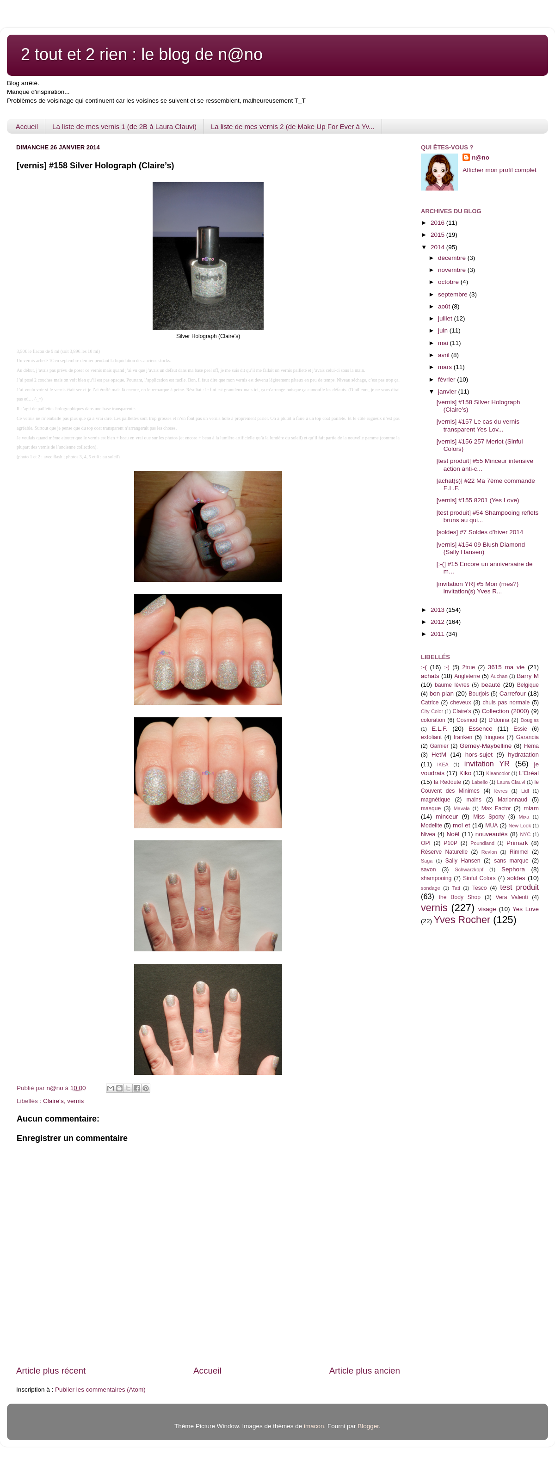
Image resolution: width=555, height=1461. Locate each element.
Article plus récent (51, 1370)
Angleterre (467, 676)
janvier (448, 391)
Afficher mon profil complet (499, 169)
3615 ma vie (506, 667)
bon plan (442, 693)
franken (463, 737)
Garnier (439, 746)
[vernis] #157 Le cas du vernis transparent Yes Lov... (478, 425)
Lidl (525, 791)
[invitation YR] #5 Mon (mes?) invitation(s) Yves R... (478, 587)
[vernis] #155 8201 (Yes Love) (478, 500)
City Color (432, 711)
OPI (426, 843)
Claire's (53, 1100)
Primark (517, 842)
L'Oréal (529, 773)
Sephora (513, 869)
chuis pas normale (506, 702)
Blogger (368, 1426)
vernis (75, 1100)
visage (487, 909)
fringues (494, 737)
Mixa (524, 817)
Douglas (529, 720)
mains (474, 799)
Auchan (499, 676)
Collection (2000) (505, 711)
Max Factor (496, 808)
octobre (449, 281)
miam (531, 808)
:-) (446, 667)
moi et (461, 825)
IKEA (443, 764)
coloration (433, 720)
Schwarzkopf (469, 869)
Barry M (528, 675)
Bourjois (479, 693)
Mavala (462, 808)
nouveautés (491, 834)
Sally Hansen (463, 860)
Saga (426, 860)
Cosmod (466, 720)
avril (444, 354)
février (447, 379)
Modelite (431, 825)
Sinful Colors (479, 878)
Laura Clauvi (511, 782)
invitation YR (487, 763)
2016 (438, 222)
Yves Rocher (462, 919)
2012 (438, 621)
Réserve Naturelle (444, 852)
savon (428, 869)
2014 (438, 247)
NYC (525, 834)
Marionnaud (512, 799)
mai (444, 342)
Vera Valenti (511, 897)
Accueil (27, 126)
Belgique (528, 685)
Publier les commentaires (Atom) (100, 1389)
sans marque (511, 860)
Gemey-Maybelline (486, 745)
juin (444, 330)
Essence (481, 728)
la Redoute (447, 782)
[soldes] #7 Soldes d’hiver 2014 (480, 532)
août (445, 306)
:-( (424, 667)
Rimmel (519, 852)
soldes (516, 878)
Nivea (428, 834)
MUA (491, 825)
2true (468, 667)
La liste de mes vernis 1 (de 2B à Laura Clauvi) (124, 126)
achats (430, 675)
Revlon (489, 852)
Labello (480, 782)
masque (431, 808)
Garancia (527, 737)
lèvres (501, 791)
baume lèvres (452, 685)
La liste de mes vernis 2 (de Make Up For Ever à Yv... (293, 126)
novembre (453, 269)
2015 (438, 234)
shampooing (436, 878)
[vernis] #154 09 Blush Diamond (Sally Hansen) (481, 548)
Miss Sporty (489, 817)
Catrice (429, 702)
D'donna (498, 720)
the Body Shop (460, 897)
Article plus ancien (364, 1370)
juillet (446, 318)
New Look (519, 825)
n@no (480, 157)
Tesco (479, 888)
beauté (490, 684)
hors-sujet (479, 754)
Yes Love (525, 909)
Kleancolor (498, 773)
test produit (519, 887)
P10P (450, 843)
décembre (453, 257)
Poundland (482, 843)
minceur (447, 816)
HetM (439, 754)
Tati (456, 888)
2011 (438, 633)
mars (446, 367)
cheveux (460, 702)
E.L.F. (440, 728)
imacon (314, 1426)
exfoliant (431, 737)
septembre (453, 294)
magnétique (435, 799)
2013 (438, 609)
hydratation (523, 754)
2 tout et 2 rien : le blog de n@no (142, 54)
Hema (531, 746)
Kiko (465, 773)
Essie (520, 729)
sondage (430, 888)
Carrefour (513, 693)
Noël (453, 834)
